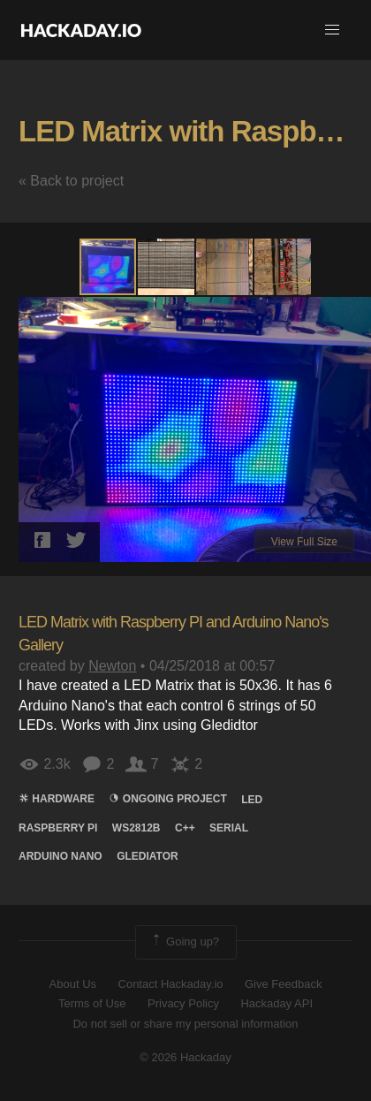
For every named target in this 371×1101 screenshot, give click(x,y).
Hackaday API (276, 1003)
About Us (72, 984)
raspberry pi (58, 828)
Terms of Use (92, 1003)
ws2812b (136, 828)
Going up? (184, 942)
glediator (147, 856)
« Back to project (71, 180)
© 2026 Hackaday (185, 1057)
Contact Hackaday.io (170, 984)
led (251, 799)
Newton (112, 665)
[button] (332, 30)
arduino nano (60, 856)
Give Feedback (283, 984)
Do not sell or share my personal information (185, 1023)
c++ (185, 828)
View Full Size (304, 541)
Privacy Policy (183, 1003)
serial (228, 828)
